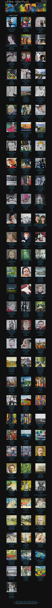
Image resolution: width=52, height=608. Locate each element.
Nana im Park (40, 79)
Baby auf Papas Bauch (40, 115)
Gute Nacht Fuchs (12, 508)
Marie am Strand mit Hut (26, 204)
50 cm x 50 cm (26, 564)
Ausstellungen (21, 12)
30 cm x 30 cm (11, 120)
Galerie (11, 12)
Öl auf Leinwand (11, 48)
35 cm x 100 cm (40, 546)
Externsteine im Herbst (26, 367)
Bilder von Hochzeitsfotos (40, 100)
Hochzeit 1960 (40, 185)
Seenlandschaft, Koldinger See (11, 277)
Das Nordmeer (26, 440)
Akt (11, 96)
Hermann (26, 543)
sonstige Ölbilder (40, 46)
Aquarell (26, 47)
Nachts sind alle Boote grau (26, 560)
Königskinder (26, 62)
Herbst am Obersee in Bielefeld (26, 132)
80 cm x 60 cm (40, 264)
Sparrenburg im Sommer (26, 387)
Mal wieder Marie (11, 168)
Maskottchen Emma (40, 151)
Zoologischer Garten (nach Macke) (40, 387)
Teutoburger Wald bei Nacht (26, 456)
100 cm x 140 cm (11, 393)
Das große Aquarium (40, 560)
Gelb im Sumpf (25, 473)
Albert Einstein (40, 456)
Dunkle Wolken (11, 294)
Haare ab (11, 151)
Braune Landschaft (40, 424)
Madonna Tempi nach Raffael (40, 543)
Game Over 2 (11, 592)
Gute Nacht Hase (11, 491)
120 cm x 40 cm (11, 529)
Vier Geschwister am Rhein (26, 224)
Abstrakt (40, 408)
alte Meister (26, 28)
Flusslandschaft (40, 277)
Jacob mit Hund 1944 (11, 330)
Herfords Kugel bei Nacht (26, 168)
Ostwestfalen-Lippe (30, 601)
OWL (26, 137)
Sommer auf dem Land (40, 132)
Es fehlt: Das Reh (12, 424)
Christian (40, 508)
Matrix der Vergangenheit (40, 440)
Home (7, 12)
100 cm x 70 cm (26, 173)
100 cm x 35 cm (26, 316)
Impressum (33, 12)
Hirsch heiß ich (25, 508)
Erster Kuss (26, 115)
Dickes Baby (11, 115)
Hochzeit (40, 96)
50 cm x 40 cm (26, 156)
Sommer (40, 44)
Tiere (40, 65)
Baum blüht (40, 473)
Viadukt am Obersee (11, 367)
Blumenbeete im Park (11, 560)
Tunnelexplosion (40, 405)
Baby (11, 65)
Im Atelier (11, 440)
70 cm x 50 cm (11, 84)
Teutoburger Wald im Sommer (26, 424)
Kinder (40, 31)
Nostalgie (40, 101)
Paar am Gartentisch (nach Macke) (26, 27)
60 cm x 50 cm (26, 48)
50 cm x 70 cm (11, 336)
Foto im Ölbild (40, 80)
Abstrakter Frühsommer (40, 576)
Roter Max (26, 330)
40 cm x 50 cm (11, 156)
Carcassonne (26, 96)
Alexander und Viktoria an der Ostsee (40, 224)
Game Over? (26, 491)
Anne (40, 330)
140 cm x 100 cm (26, 512)
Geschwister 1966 (12, 405)
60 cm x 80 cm (26, 31)
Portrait (17, 601)
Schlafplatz (11, 62)
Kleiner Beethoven (26, 242)
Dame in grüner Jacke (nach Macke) (26, 44)
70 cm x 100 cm (40, 209)
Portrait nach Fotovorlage (11, 28)
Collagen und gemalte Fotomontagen (26, 225)
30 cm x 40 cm (11, 264)
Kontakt (27, 12)
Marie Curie (12, 473)
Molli (40, 62)
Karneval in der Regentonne (11, 456)
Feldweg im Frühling (11, 525)
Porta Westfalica (26, 405)
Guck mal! (26, 79)
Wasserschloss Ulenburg (11, 387)
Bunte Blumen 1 (26, 576)
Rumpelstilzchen (26, 185)
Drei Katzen (40, 242)
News (16, 12)
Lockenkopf (40, 294)
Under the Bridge (26, 525)
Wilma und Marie (11, 242)
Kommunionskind (11, 224)
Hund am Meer (40, 491)
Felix (26, 277)
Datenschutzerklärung (35, 602)
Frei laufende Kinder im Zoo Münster (26, 151)
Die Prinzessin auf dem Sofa (26, 294)
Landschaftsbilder (26, 100)
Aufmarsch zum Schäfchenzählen (11, 543)
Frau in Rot (11, 132)
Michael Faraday (40, 525)
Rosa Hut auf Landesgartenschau (40, 204)
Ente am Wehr (11, 185)
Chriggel (11, 27)
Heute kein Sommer (11, 576)
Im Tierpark (40, 168)
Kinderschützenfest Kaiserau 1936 (11, 204)
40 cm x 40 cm (11, 31)
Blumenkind (40, 27)
